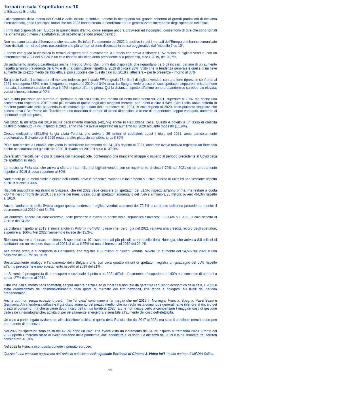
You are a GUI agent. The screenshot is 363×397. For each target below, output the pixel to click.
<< (110, 370)
